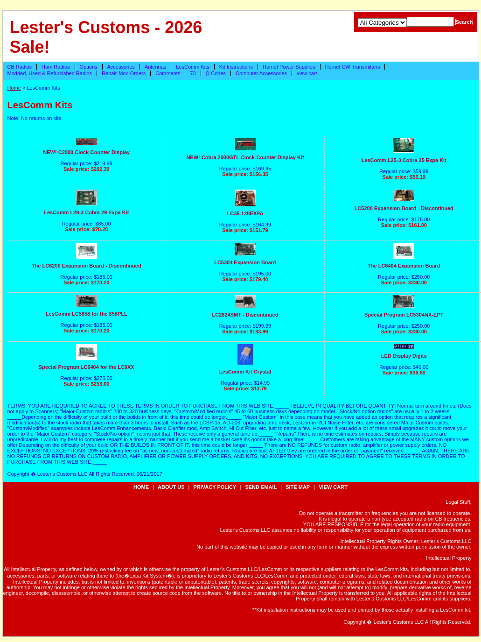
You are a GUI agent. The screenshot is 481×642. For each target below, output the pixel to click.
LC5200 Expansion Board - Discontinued (404, 208)
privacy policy (215, 487)
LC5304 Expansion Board (245, 262)
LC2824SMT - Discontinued (245, 314)
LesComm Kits (192, 67)
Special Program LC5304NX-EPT (403, 314)
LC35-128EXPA (245, 213)
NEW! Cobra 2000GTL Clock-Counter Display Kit (245, 157)
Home (14, 88)
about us (171, 487)
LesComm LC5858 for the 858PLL (86, 314)
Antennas (155, 67)
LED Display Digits (404, 356)
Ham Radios (56, 67)
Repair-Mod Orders (124, 73)
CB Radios (19, 67)
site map (298, 487)
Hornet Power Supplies (289, 67)
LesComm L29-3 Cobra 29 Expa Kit (86, 212)
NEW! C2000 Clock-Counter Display (86, 152)
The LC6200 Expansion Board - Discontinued (86, 265)
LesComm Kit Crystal (245, 371)
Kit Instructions (236, 67)
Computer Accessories (261, 73)
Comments (167, 73)
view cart (307, 73)
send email (261, 487)
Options (89, 67)
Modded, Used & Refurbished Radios (49, 73)
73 (192, 73)
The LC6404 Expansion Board (404, 265)
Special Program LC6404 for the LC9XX (86, 367)
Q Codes (216, 73)
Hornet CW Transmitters (352, 67)
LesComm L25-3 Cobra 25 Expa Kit (404, 160)
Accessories (121, 67)
